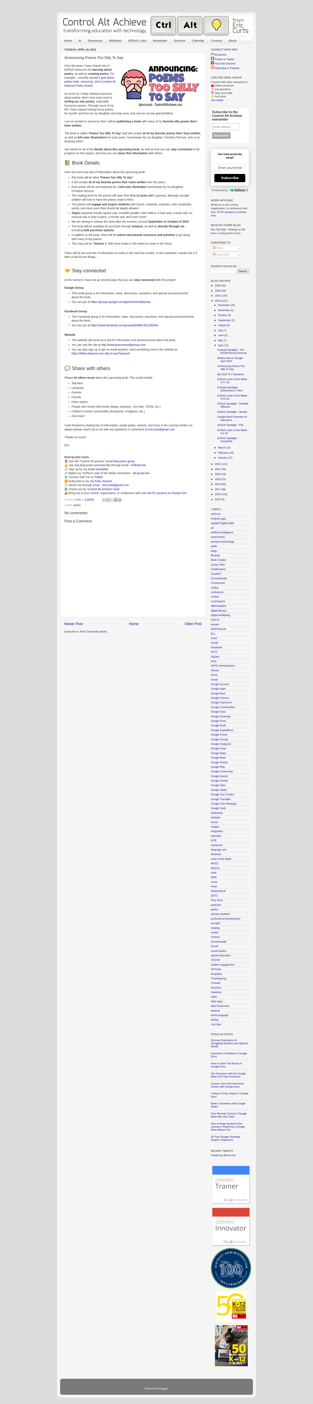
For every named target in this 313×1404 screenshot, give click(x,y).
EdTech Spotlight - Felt (230, 425)
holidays (215, 817)
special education (221, 955)
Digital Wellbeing (220, 615)
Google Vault (218, 808)
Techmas (216, 969)
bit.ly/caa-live (141, 473)
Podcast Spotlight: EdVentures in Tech (229, 389)
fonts (213, 661)
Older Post (193, 624)
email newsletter (98, 469)
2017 (218, 489)
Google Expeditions (222, 730)
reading (215, 928)
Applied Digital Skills (222, 523)
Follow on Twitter (224, 59)
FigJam (215, 656)
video (214, 996)
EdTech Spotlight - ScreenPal (227, 440)
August (222, 325)
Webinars (115, 40)
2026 (218, 285)
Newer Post (73, 624)
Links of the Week (221, 859)
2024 (218, 295)
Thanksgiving (218, 978)
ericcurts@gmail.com (161, 429)
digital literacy (218, 610)
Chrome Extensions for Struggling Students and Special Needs (229, 1043)
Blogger (163, 1388)
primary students (220, 914)
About (232, 40)
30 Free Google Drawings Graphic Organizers (225, 1138)
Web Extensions (220, 1006)
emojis (214, 642)
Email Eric (221, 54)
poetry (77, 505)
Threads (215, 983)
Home (68, 40)
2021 (218, 469)
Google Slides (219, 790)
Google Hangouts (221, 744)
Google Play (218, 767)
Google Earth (218, 725)
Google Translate (221, 799)
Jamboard (216, 845)
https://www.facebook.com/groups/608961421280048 (124, 325)
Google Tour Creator (222, 794)
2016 (218, 494)
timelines (216, 987)
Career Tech (218, 564)
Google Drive (218, 721)
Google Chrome (220, 698)
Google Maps (218, 753)
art (212, 528)
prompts (215, 923)
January (223, 457)
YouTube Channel (225, 63)
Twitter (99, 477)
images (215, 826)
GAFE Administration (223, 665)
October (223, 315)
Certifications (218, 569)
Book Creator (218, 560)
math (214, 872)
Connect (216, 40)
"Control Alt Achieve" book (103, 489)
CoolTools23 (218, 601)
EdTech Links (137, 40)
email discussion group (120, 461)
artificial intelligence (222, 532)
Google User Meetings (223, 803)
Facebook (216, 647)
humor (214, 822)
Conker (215, 596)
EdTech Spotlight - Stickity (232, 412)
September (224, 320)
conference (217, 592)
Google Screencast (222, 771)
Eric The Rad (218, 229)
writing (214, 1019)
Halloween (217, 813)
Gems (214, 675)
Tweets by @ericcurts (223, 1155)
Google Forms (219, 734)
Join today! (217, 100)
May (221, 340)
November (224, 310)
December (224, 305)
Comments (221, 254)
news (214, 886)
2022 (218, 464)
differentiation (218, 606)
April (221, 345)
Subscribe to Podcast (227, 68)
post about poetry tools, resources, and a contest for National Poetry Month (90, 81)
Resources (95, 40)
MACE (214, 863)
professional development (225, 918)
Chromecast (218, 583)
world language (219, 1015)
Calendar (198, 40)
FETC (214, 652)
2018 (218, 484)
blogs (214, 551)
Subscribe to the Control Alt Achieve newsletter (227, 115)
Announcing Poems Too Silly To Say (230, 368)
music (214, 882)
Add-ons (215, 514)
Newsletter (160, 40)
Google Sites (218, 785)
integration (217, 831)
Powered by (230, 190)
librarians (216, 854)
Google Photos (219, 762)
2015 (218, 499)
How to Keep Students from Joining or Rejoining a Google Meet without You (228, 1126)
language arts (218, 849)
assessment (218, 537)
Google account (220, 684)
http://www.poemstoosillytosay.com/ (123, 344)
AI (80, 40)
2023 (218, 300)
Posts (218, 248)
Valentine (216, 992)
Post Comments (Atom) (93, 631)
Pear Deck (217, 900)
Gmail (214, 679)
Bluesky (215, 555)
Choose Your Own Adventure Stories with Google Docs (227, 1085)
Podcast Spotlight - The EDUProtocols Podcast (232, 351)
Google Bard (218, 693)
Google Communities (223, 707)
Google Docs (218, 711)
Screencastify (218, 941)
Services (180, 40)
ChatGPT (216, 574)
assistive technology (222, 541)
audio (214, 546)
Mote (214, 877)
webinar (215, 1010)
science (215, 937)
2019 (218, 479)
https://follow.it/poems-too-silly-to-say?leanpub (101, 353)
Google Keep (218, 748)
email (214, 638)
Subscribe (230, 178)
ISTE (214, 840)
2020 (218, 474)
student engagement (222, 964)
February (223, 452)
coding (214, 587)
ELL (213, 633)
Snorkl (214, 946)
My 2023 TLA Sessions (230, 374)
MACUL (215, 868)
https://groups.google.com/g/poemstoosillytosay (121, 302)
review (214, 932)
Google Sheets (219, 780)
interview (216, 836)
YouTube (216, 1024)
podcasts (216, 905)
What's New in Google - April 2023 (230, 360)
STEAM (215, 960)
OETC (214, 895)
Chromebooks (219, 578)
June (221, 335)
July (220, 330)
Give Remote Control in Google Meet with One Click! (229, 1115)
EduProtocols (218, 629)
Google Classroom (221, 702)
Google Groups (219, 739)
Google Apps (218, 688)
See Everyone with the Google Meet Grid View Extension (228, 1075)
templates (216, 974)
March (222, 447)
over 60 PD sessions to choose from (164, 493)
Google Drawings (221, 716)
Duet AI (215, 619)
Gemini (215, 670)
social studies (218, 951)
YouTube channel (101, 481)
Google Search (219, 776)
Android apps (218, 518)
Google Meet (218, 757)
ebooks (215, 624)
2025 (218, 290)
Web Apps (217, 1001)
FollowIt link (138, 465)
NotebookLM (218, 891)
